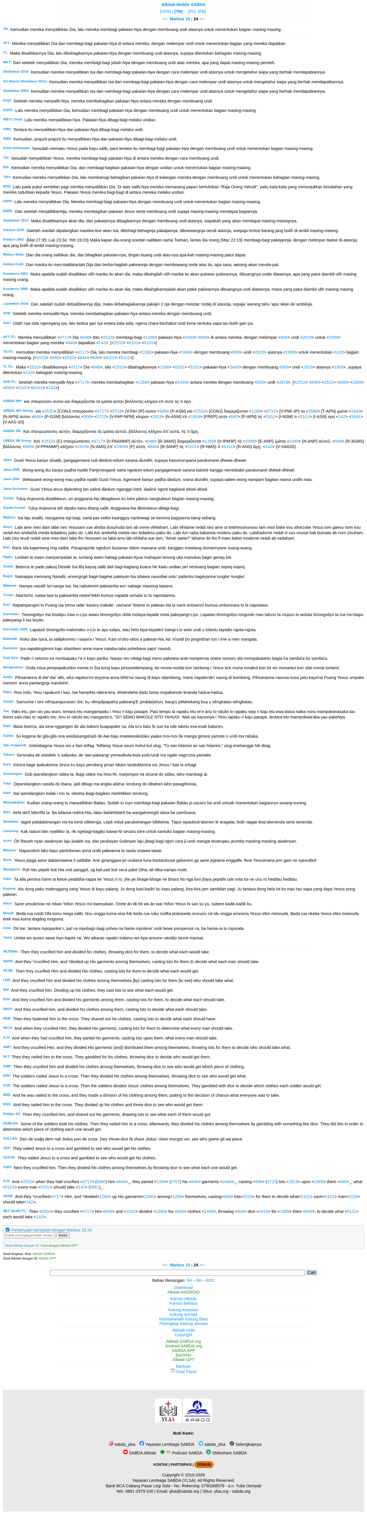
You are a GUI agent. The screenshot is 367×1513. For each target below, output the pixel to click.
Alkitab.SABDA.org (183, 1341)
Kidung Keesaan (183, 1310)
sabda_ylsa (121, 1444)
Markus (177, 19)
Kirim (63, 1235)
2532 (107, 337)
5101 (133, 342)
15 (188, 19)
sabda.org (241, 1491)
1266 (150, 337)
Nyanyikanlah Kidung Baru (183, 1319)
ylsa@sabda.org (184, 1491)
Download (183, 1287)
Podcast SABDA (181, 1453)
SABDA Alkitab (139, 1453)
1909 (333, 337)
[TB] (178, 11)
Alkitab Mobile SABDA (184, 4)
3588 (312, 411)
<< (165, 19)
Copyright (183, 1334)
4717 (64, 337)
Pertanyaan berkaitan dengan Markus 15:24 (51, 1230)
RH (199, 1280)
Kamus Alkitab (183, 1298)
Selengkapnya (245, 1444)
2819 (307, 337)
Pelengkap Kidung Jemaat (183, 1323)
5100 (353, 1196)
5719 (117, 411)
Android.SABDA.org (183, 1346)
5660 (101, 1181)
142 (102, 342)
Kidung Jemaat (183, 1314)
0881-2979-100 (139, 1491)
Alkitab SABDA (43, 1253)
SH (189, 1280)
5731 (271, 411)
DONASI (203, 1465)
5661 (355, 416)
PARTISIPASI (181, 1465)
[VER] (165, 11)
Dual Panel (183, 1371)
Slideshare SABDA (226, 1453)
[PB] (202, 11)
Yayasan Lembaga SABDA (166, 1444)
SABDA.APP (183, 1350)
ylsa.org (221, 1491)
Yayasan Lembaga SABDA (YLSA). (164, 1480)
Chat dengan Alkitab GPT (59, 1245)
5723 (101, 416)
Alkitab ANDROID (183, 1292)
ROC (210, 1280)
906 (284, 337)
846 (85, 337)
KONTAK (160, 1465)
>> (202, 19)
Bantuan (183, 1366)
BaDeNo (183, 1355)
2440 (189, 337)
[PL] (192, 11)
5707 (175, 1181)
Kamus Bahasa (183, 1303)
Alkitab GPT (47, 1258)
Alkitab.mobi (183, 1330)
